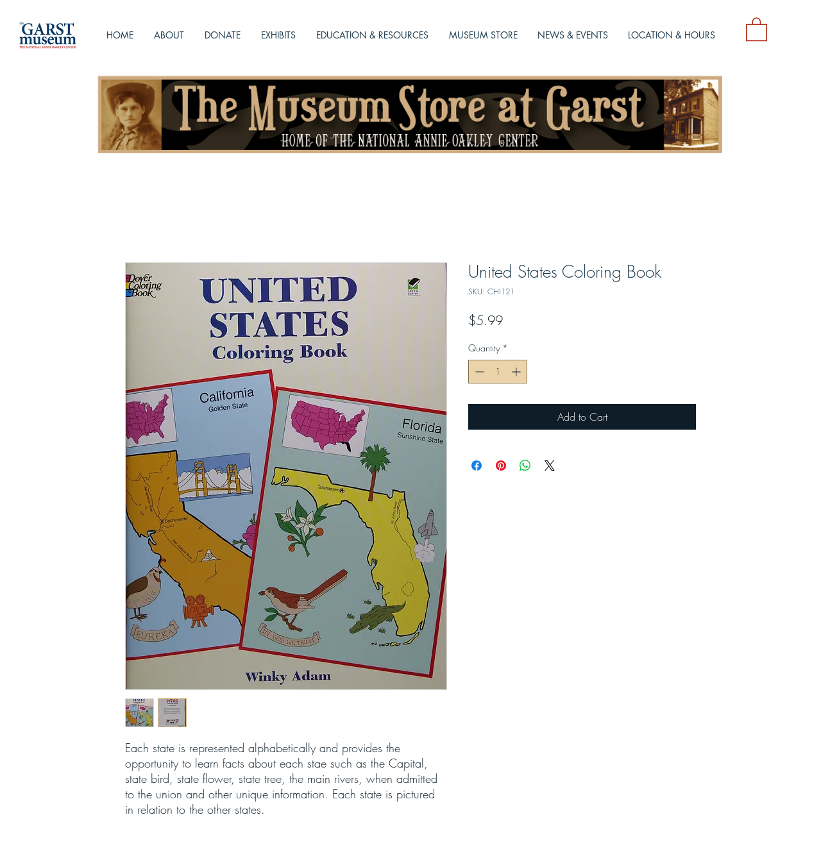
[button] (756, 28)
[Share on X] (549, 465)
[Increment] (517, 371)
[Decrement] (478, 371)
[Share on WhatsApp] (525, 465)
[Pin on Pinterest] (501, 465)
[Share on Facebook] (476, 465)
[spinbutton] (497, 371)
